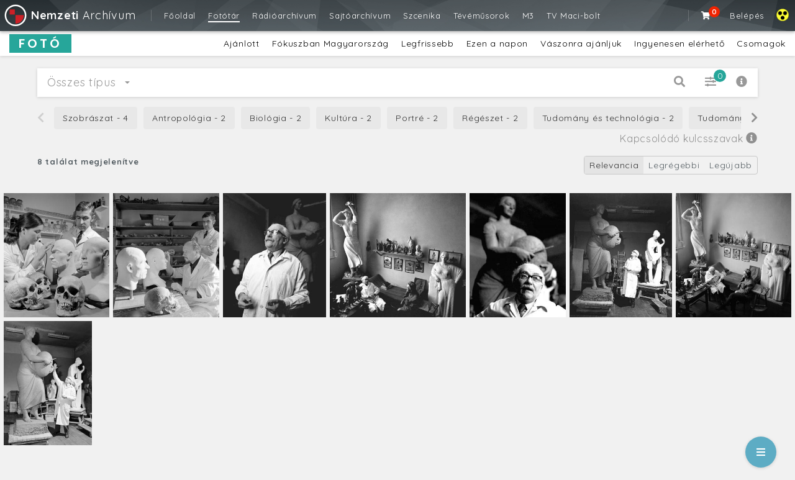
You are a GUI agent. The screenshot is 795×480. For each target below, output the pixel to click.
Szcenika (422, 15)
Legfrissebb (427, 43)
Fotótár (224, 15)
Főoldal (180, 15)
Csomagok (761, 43)
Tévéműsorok (481, 15)
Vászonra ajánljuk (581, 43)
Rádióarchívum (284, 15)
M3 (528, 15)
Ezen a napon (497, 43)
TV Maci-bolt (573, 15)
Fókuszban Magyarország (330, 43)
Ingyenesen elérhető (679, 43)
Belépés (747, 15)
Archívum (69, 15)
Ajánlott (242, 43)
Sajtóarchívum (360, 15)
